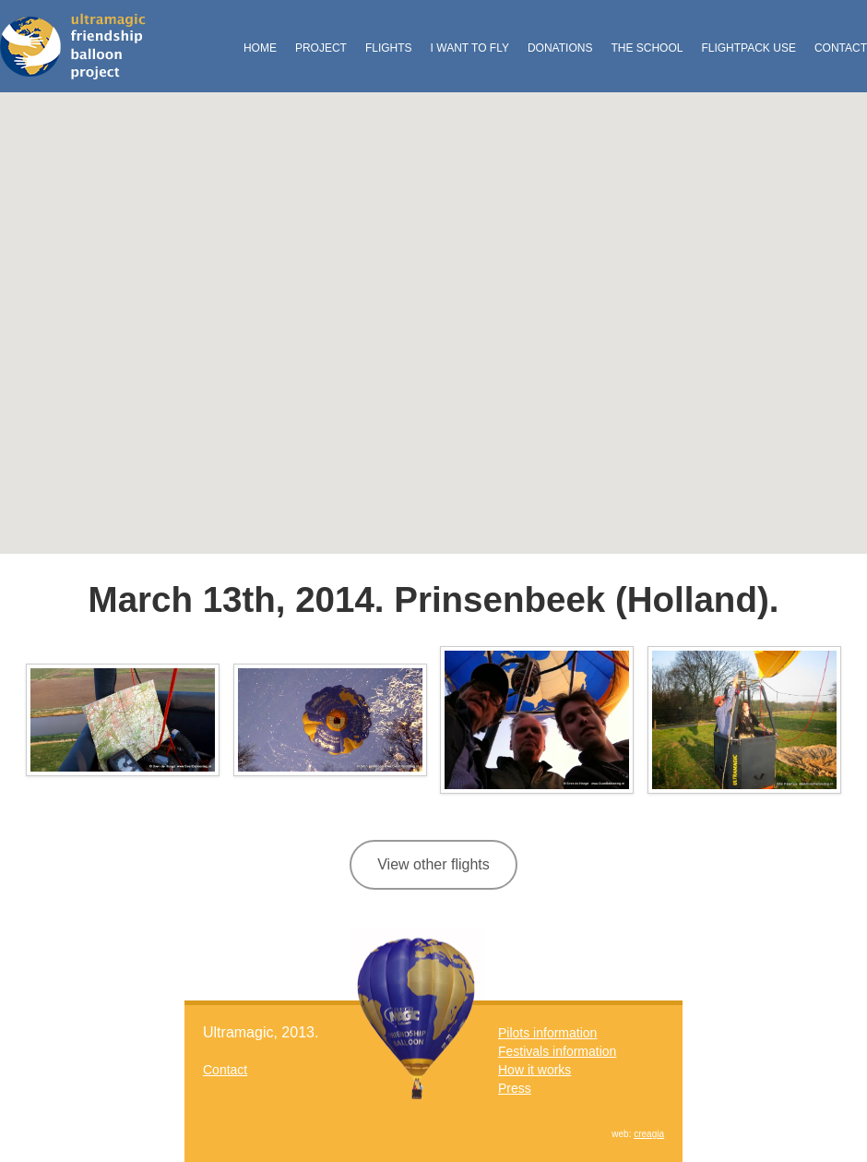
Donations (560, 48)
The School (647, 48)
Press (514, 1088)
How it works (534, 1069)
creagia (649, 1134)
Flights (388, 48)
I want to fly (470, 48)
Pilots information (547, 1032)
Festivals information (557, 1051)
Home (260, 48)
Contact (840, 48)
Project (321, 48)
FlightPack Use (748, 48)
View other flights (433, 864)
